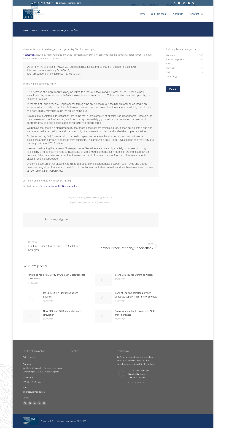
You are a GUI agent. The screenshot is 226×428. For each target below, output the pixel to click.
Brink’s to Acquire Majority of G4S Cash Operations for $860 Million (56, 276)
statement (30, 54)
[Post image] (24, 275)
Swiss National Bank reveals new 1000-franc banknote (135, 312)
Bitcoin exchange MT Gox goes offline (59, 185)
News (88, 197)
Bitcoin (79, 202)
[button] (128, 382)
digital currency (90, 202)
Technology (97, 197)
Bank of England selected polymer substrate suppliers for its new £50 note (136, 294)
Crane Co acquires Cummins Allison (134, 274)
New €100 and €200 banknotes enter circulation (62, 312)
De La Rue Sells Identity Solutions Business (60, 294)
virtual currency (104, 202)
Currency (81, 197)
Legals (26, 397)
